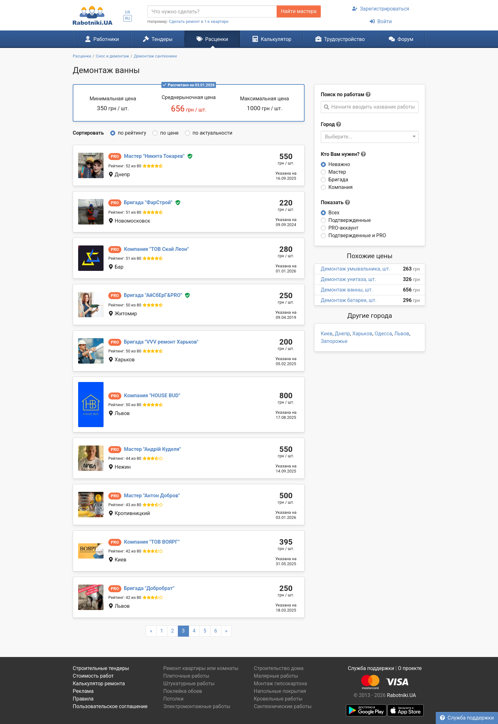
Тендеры (157, 39)
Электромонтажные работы (196, 706)
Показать (335, 202)
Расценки (212, 39)
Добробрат (149, 588)
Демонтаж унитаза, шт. (348, 279)
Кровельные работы (278, 699)
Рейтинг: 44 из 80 (124, 458)
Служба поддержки (467, 718)
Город (328, 124)
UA (127, 12)
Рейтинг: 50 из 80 (124, 305)
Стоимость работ (93, 676)
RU (127, 18)
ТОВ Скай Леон (156, 249)
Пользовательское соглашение (110, 706)
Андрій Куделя (152, 449)
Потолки (173, 699)
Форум (401, 39)
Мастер (337, 172)
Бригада (338, 180)
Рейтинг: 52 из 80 (124, 166)
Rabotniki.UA (401, 695)
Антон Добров (152, 496)
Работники (102, 39)
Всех (334, 213)
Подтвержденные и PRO (357, 235)
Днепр (342, 334)
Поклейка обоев (182, 691)
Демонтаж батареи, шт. (349, 300)
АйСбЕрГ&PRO (153, 295)
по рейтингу (132, 133)
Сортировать (88, 133)
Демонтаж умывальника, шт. (355, 269)
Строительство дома (279, 668)
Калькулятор (272, 39)
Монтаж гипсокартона (280, 683)
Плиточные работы (186, 676)
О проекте (410, 668)
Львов (401, 334)
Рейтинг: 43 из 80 (124, 504)
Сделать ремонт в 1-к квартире (199, 21)
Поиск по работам (342, 94)
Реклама (83, 691)
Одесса (383, 334)
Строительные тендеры (101, 668)
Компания (340, 187)
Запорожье (334, 341)
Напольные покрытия (280, 691)
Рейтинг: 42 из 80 (124, 551)
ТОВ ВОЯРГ (151, 542)
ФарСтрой (148, 202)
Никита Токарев (154, 156)
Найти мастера (298, 11)
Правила (83, 699)
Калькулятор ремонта (99, 683)
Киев (327, 334)
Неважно (339, 164)
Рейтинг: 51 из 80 (124, 212)
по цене (169, 133)
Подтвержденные (349, 220)
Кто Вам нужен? (343, 154)
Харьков (362, 334)
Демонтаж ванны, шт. (347, 290)
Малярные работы (276, 676)
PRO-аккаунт (343, 228)
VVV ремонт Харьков (161, 342)
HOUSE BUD (152, 395)
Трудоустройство (340, 39)
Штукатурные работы (189, 683)
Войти (381, 21)
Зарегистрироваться (380, 9)
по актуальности (212, 133)
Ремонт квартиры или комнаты (201, 668)
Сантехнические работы (283, 706)
